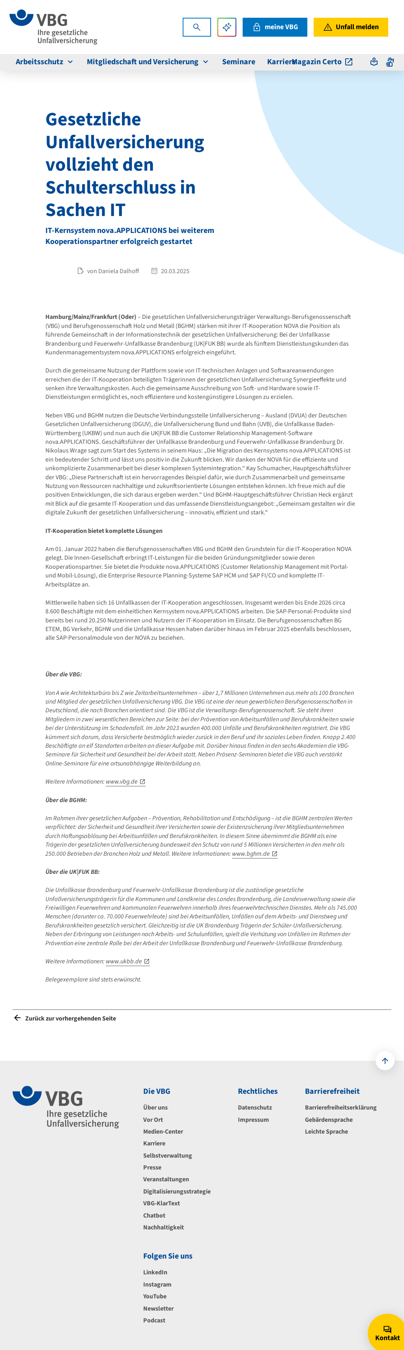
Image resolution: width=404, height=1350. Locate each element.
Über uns (155, 1107)
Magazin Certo (323, 61)
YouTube (154, 1296)
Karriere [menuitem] (281, 61)
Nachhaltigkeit (163, 1227)
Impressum (253, 1119)
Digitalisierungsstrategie (177, 1191)
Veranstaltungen (166, 1179)
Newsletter (158, 1308)
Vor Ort (153, 1119)
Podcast (154, 1320)
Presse (152, 1167)
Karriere (154, 1143)
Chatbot (154, 1215)
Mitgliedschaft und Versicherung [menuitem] (148, 61)
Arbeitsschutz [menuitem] (45, 61)
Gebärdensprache (329, 1119)
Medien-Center (163, 1131)
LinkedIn (155, 1272)
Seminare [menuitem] (238, 61)
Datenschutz (255, 1107)
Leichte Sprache (326, 1131)
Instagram (157, 1284)
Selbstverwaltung (167, 1155)
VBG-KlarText (161, 1203)
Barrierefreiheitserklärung (341, 1107)
